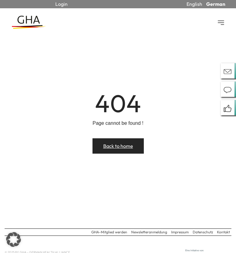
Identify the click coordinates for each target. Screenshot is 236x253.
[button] (13, 239)
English (194, 4)
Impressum (180, 232)
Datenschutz (203, 232)
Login (61, 4)
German (215, 4)
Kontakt (223, 232)
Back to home (118, 146)
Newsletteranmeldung (149, 232)
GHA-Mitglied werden (109, 232)
